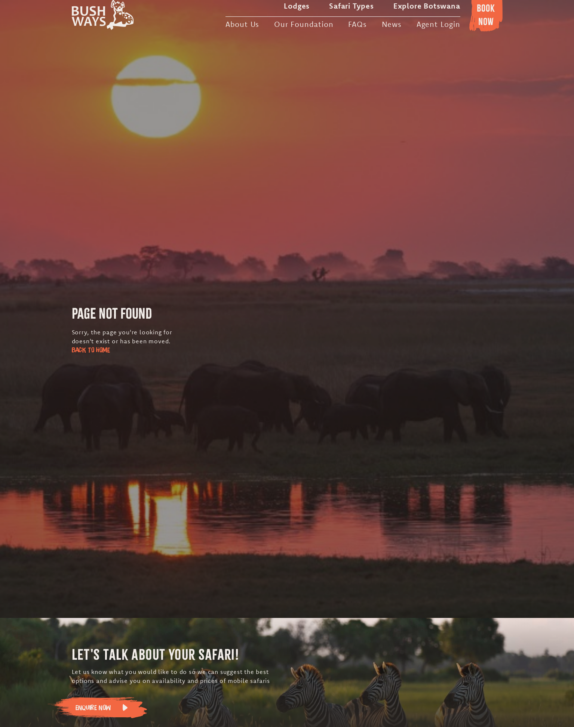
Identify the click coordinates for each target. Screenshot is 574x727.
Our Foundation (303, 30)
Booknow (486, 20)
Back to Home (91, 350)
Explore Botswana (426, 11)
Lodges (297, 11)
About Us (242, 30)
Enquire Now (102, 707)
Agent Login (438, 30)
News (392, 30)
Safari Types (351, 11)
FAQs (357, 30)
